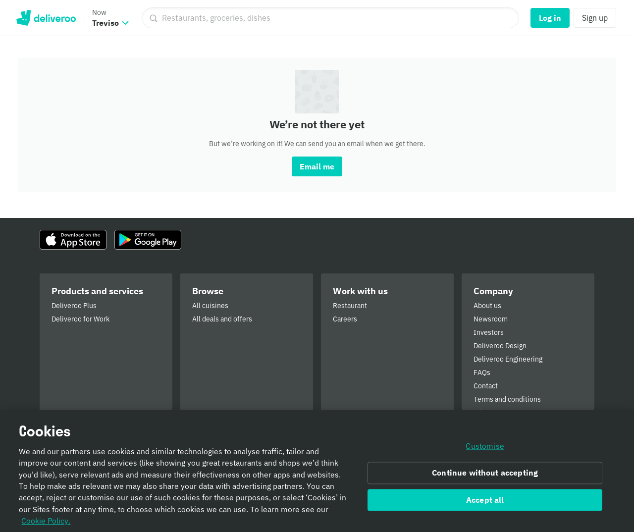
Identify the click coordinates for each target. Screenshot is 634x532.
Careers (345, 319)
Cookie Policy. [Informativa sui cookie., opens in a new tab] (45, 524)
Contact (486, 385)
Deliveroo (46, 18)
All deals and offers (222, 319)
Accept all (485, 503)
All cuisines (210, 305)
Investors (489, 332)
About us (487, 305)
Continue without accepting (485, 476)
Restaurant (350, 305)
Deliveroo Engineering (508, 359)
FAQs (482, 372)
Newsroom (491, 319)
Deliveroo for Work (80, 319)
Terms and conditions (507, 399)
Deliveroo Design (500, 345)
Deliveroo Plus (74, 305)
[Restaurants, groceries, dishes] (330, 18)
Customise (485, 449)
